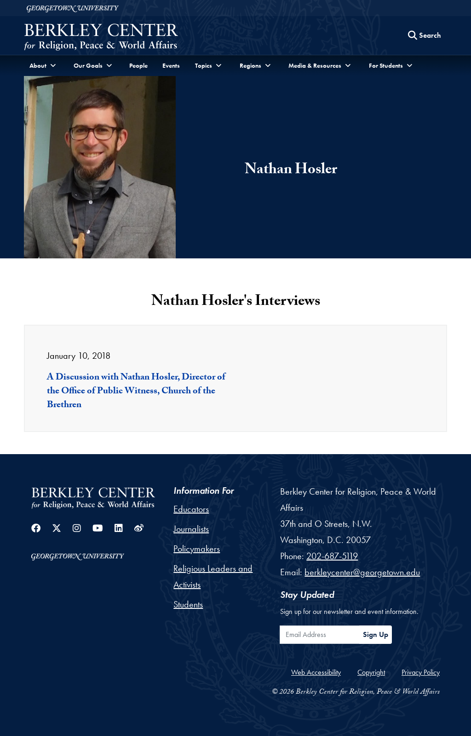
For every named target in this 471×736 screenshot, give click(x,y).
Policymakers (196, 549)
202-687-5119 (332, 556)
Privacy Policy (421, 672)
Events (171, 65)
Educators (191, 509)
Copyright (371, 672)
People (138, 65)
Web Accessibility (316, 672)
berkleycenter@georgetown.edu (362, 572)
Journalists (191, 529)
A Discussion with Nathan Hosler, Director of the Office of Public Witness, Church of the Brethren (136, 392)
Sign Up (375, 634)
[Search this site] (424, 35)
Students (188, 604)
